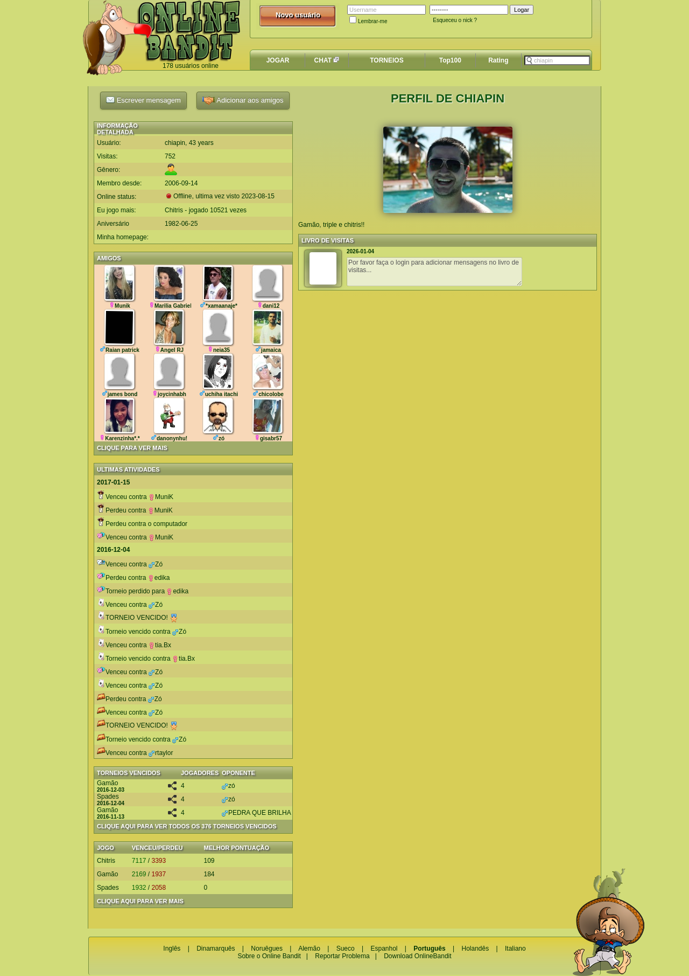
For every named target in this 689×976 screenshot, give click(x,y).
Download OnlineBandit (417, 956)
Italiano (515, 948)
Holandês (475, 948)
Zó (156, 564)
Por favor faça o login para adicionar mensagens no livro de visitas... (434, 271)
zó (228, 786)
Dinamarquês (215, 948)
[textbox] (557, 60)
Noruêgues (267, 948)
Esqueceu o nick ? (455, 20)
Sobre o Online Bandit (268, 956)
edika (159, 578)
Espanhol (383, 948)
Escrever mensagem (143, 99)
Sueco (345, 948)
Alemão (309, 948)
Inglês (171, 948)
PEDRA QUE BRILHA (256, 812)
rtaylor (161, 753)
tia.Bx (160, 645)
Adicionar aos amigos (242, 100)
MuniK (161, 497)
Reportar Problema (342, 956)
